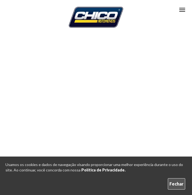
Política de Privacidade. (103, 170)
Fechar (176, 183)
